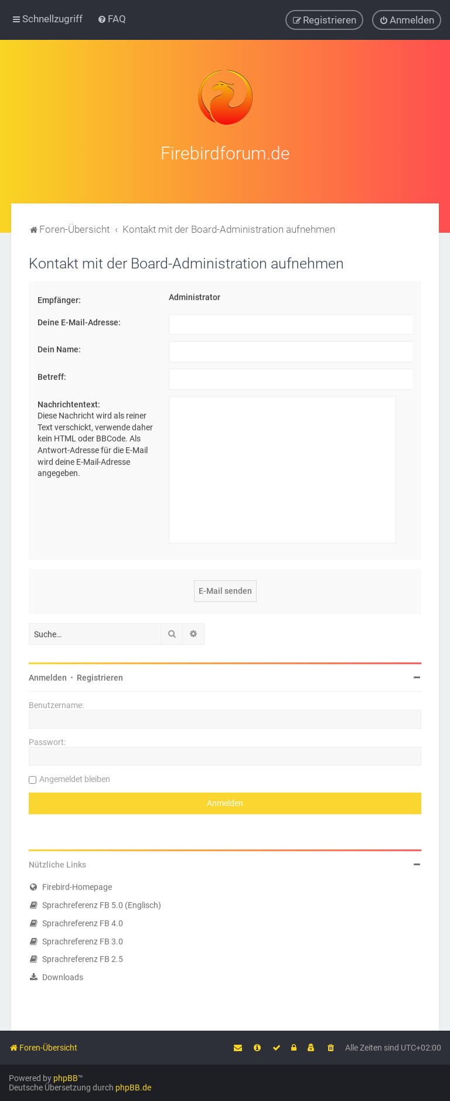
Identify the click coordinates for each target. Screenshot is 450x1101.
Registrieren (100, 676)
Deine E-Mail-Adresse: (79, 320)
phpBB (65, 1078)
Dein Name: (59, 347)
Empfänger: (59, 298)
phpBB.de (133, 1087)
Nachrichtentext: (69, 402)
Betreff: (52, 374)
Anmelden (48, 676)
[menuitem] (111, 19)
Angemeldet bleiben (74, 777)
